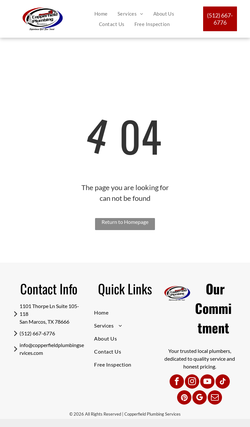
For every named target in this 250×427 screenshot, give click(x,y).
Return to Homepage (125, 222)
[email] (215, 398)
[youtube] (207, 382)
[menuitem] (101, 13)
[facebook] (177, 382)
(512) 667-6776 (37, 333)
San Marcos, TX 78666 (44, 321)
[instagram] (192, 382)
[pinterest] (184, 398)
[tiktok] (222, 382)
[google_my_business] (199, 398)
